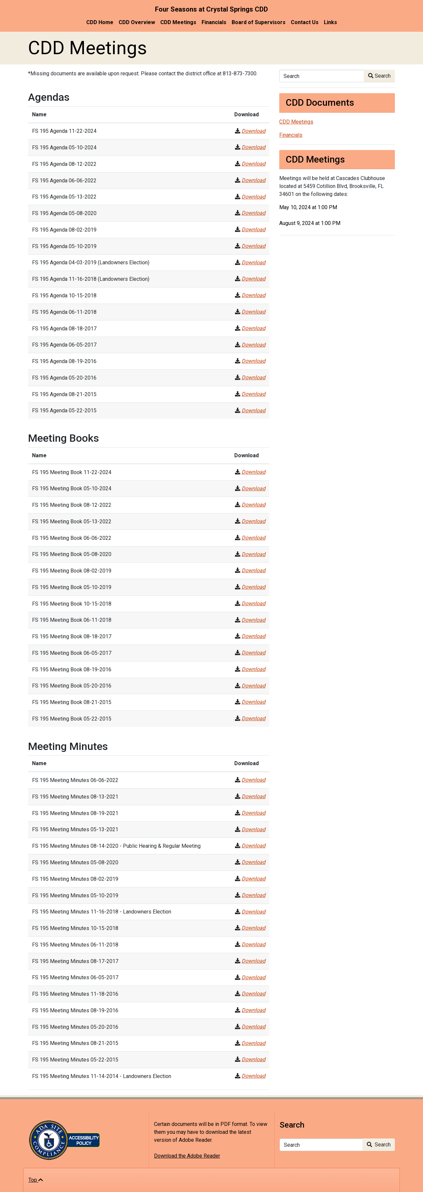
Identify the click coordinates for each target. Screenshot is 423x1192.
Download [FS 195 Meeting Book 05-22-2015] (253, 718)
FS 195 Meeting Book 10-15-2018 (71, 604)
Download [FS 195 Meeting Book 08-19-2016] (253, 669)
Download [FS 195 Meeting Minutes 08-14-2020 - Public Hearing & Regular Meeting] (253, 845)
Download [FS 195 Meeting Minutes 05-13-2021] (253, 829)
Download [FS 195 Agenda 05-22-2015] (253, 410)
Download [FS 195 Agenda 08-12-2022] (253, 164)
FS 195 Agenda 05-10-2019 (64, 246)
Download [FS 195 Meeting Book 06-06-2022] (253, 538)
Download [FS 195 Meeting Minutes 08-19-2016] (253, 1010)
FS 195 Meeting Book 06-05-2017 (71, 653)
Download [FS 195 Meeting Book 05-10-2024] (253, 488)
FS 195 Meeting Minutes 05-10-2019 (75, 895)
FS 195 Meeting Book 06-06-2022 (71, 538)
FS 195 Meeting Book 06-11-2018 (71, 620)
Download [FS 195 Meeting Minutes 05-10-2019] (253, 895)
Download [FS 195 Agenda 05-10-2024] (253, 147)
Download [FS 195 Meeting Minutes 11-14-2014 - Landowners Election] (253, 1076)
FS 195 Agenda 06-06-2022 (64, 180)
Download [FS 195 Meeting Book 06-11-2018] (253, 620)
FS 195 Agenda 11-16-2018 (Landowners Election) (90, 279)
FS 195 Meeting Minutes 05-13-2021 (75, 829)
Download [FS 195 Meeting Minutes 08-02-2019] (253, 878)
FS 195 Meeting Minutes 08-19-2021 (75, 813)
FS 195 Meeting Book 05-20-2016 (71, 686)
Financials (214, 22)
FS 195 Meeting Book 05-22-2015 (71, 719)
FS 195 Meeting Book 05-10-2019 (71, 587)
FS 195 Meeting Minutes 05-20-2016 (75, 1027)
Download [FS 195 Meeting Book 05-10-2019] (253, 587)
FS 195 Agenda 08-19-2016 (64, 361)
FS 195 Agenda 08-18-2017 (64, 328)
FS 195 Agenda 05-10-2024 (64, 147)
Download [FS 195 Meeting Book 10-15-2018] (253, 603)
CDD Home (99, 22)
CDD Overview (137, 22)
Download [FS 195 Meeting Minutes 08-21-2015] (253, 1043)
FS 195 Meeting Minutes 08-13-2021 (75, 797)
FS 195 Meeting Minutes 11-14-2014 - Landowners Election (101, 1076)
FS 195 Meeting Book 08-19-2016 (71, 669)
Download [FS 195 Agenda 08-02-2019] (253, 229)
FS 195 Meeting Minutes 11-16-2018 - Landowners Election (101, 912)
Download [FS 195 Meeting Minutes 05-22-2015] (253, 1059)
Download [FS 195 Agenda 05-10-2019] (253, 246)
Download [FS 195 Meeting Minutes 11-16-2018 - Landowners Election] (253, 912)
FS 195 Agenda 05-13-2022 (64, 197)
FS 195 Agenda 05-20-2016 (64, 378)
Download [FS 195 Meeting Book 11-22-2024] (253, 472)
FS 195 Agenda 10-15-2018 (64, 295)
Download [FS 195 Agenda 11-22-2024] (253, 131)
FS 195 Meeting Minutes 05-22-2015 (75, 1060)
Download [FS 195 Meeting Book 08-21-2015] (253, 702)
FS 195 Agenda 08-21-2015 (64, 394)
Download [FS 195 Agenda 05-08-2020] (253, 213)
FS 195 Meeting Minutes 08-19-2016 (75, 1010)
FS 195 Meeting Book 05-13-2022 (71, 521)
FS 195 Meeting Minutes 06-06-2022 (75, 780)
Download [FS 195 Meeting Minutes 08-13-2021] (253, 796)
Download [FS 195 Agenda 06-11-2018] (253, 312)
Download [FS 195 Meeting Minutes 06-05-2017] (253, 977)
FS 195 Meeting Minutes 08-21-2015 (75, 1043)
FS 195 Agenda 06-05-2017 (64, 345)
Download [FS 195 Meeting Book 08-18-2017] (253, 636)
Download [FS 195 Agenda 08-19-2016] (253, 361)
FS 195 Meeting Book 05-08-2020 (71, 554)
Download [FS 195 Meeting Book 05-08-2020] (253, 554)
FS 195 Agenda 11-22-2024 (64, 131)
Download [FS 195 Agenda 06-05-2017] (253, 345)
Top (35, 1180)
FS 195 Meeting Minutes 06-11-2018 (75, 945)
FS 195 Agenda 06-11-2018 (64, 312)
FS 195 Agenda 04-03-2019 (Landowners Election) (90, 262)
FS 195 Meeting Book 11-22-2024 (71, 472)
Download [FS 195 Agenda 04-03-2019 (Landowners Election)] (253, 262)
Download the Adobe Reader (187, 1156)
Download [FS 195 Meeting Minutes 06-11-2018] (253, 944)
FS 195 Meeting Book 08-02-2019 (71, 571)
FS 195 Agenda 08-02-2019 (64, 230)
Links (330, 22)
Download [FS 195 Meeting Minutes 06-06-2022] (253, 780)
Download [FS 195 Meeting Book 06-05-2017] (253, 653)
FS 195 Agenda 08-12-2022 (64, 164)
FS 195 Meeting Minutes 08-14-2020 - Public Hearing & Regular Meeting (116, 846)
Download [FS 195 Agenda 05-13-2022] (253, 197)
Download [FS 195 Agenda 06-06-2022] (253, 180)
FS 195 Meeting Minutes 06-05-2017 (75, 977)
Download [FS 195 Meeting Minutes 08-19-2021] (253, 813)
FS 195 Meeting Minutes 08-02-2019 (75, 879)
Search (379, 76)
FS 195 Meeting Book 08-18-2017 (71, 636)
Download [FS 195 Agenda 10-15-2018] (253, 295)
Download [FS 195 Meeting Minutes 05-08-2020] (253, 862)
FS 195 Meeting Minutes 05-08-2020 (75, 862)
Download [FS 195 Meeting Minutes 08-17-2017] (253, 961)
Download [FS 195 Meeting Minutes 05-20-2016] (253, 1027)
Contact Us (305, 22)
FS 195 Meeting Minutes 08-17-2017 (75, 961)
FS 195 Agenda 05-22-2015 (64, 410)
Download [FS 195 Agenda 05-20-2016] (253, 377)
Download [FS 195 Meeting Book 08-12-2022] (253, 505)
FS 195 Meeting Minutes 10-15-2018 (75, 928)
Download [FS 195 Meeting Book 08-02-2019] (253, 570)
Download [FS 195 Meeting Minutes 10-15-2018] (253, 928)
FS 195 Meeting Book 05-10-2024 (71, 488)
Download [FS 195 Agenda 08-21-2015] (253, 394)
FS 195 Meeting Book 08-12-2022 (71, 505)
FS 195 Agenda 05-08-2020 (64, 213)
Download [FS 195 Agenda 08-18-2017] (253, 328)
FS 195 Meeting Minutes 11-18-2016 (75, 994)
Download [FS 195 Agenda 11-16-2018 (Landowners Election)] (253, 279)
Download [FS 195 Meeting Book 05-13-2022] (253, 521)
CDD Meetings (178, 22)
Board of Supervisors (259, 22)
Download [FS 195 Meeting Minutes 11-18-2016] (253, 993)
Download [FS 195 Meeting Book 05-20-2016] (253, 686)
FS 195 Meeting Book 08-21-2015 (71, 702)
